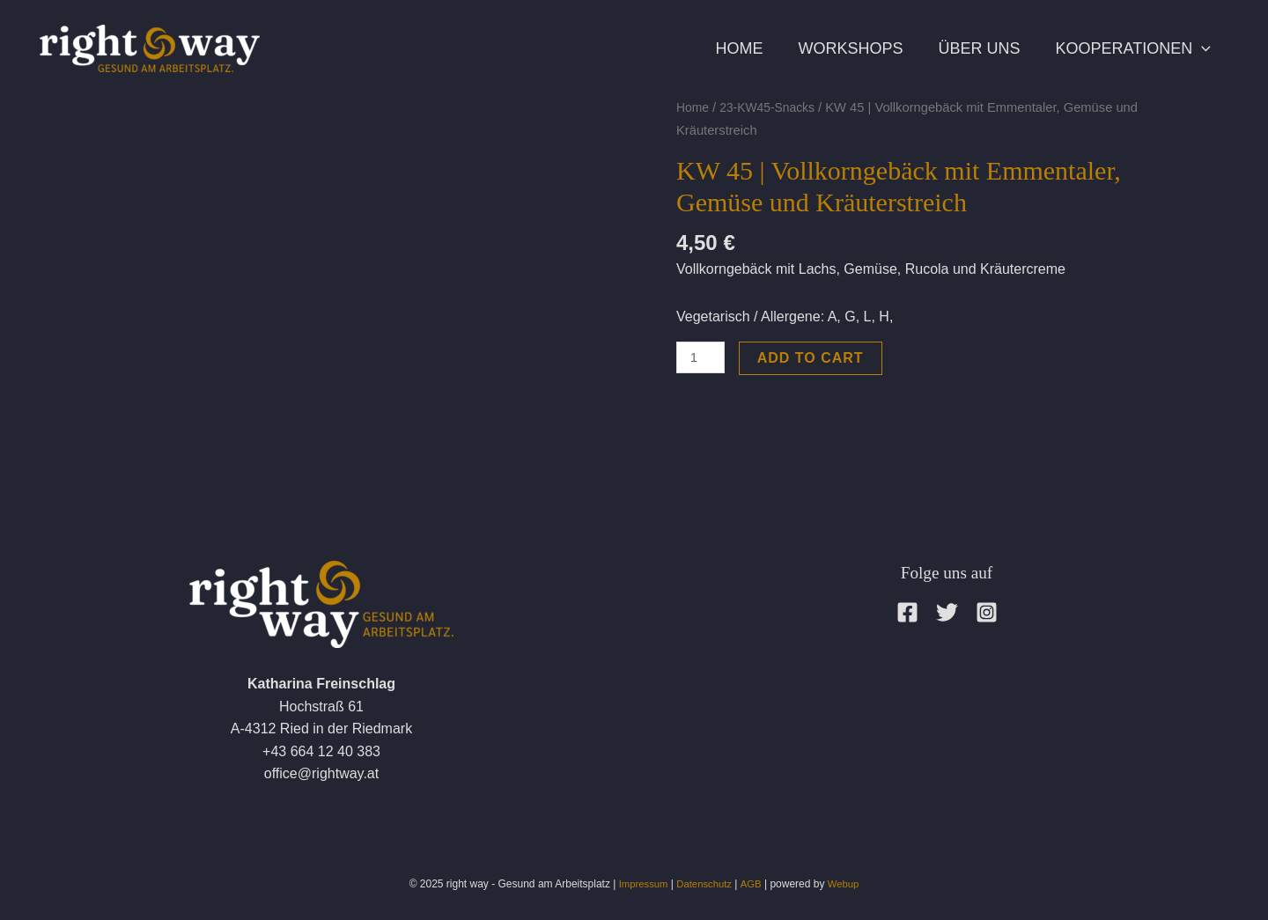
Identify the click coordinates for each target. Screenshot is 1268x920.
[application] (1197, 48)
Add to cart (813, 357)
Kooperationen (1129, 48)
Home (708, 48)
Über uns (965, 48)
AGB (752, 884)
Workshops (828, 48)
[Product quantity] (701, 358)
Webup (847, 884)
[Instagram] (987, 612)
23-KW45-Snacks (772, 107)
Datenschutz (704, 884)
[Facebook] (907, 612)
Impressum (640, 884)
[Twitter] (947, 612)
